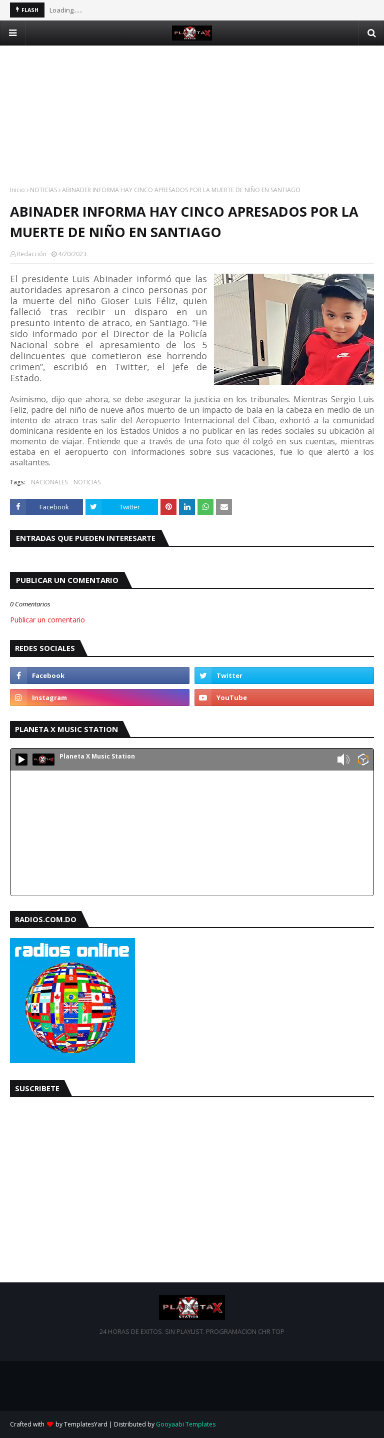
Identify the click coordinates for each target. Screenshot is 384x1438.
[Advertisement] (192, 116)
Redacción (31, 254)
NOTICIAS (43, 190)
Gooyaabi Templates (186, 1424)
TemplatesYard (86, 1424)
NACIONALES (49, 482)
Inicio (17, 190)
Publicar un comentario (47, 619)
